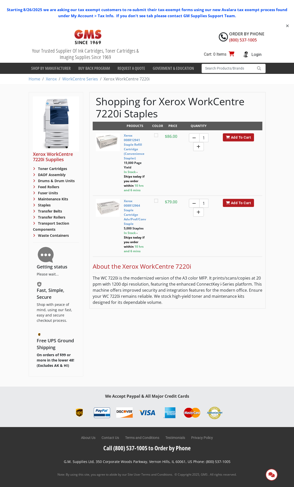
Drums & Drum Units (56, 180)
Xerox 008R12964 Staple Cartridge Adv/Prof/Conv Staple (135, 212)
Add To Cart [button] (238, 137)
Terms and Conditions (142, 438)
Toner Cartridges (52, 168)
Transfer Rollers (51, 217)
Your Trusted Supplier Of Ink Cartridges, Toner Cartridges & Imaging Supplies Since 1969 (85, 53)
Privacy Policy (202, 438)
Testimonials (175, 438)
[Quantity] (203, 137)
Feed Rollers (48, 186)
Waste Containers (53, 235)
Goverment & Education (173, 68)
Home (34, 79)
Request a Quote (131, 68)
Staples (44, 205)
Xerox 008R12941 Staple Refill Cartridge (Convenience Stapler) (134, 146)
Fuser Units (47, 192)
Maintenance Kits (52, 199)
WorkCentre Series (80, 79)
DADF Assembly (51, 174)
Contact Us (110, 438)
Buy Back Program (94, 68)
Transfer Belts (49, 211)
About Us (88, 438)
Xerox (51, 79)
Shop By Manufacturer (51, 68)
